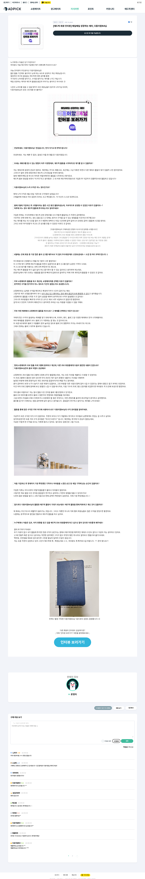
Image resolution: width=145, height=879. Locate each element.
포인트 (91, 9)
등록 (127, 741)
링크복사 (131, 708)
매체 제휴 (65, 875)
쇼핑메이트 (36, 9)
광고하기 (6, 2)
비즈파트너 (16, 2)
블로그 (25, 2)
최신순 (131, 747)
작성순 (125, 747)
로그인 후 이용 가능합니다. (92, 33)
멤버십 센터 (34, 2)
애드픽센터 (129, 9)
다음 (77, 855)
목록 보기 (118, 708)
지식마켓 (75, 9)
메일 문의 (74, 875)
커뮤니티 (110, 9)
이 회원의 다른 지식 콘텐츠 (103, 708)
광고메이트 (56, 9)
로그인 (139, 2)
